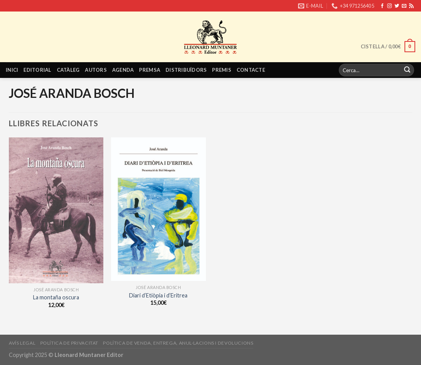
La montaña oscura (56, 297)
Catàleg (68, 70)
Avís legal (22, 343)
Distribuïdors (186, 70)
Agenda (123, 70)
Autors (96, 70)
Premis (221, 70)
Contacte (251, 70)
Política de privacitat (69, 343)
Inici (12, 70)
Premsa (149, 70)
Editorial (37, 70)
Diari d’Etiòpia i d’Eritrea (158, 295)
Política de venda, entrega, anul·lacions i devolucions (178, 343)
